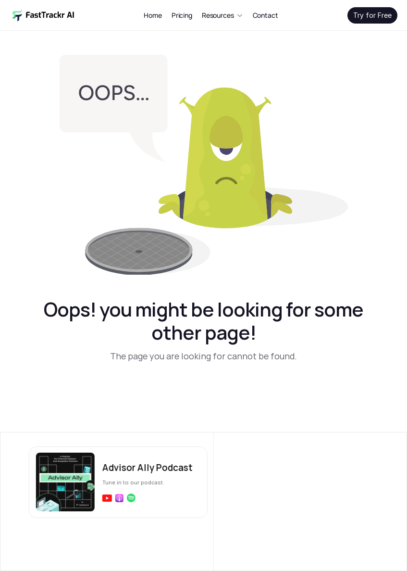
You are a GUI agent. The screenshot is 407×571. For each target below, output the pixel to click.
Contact (265, 15)
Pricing (182, 15)
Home (152, 15)
